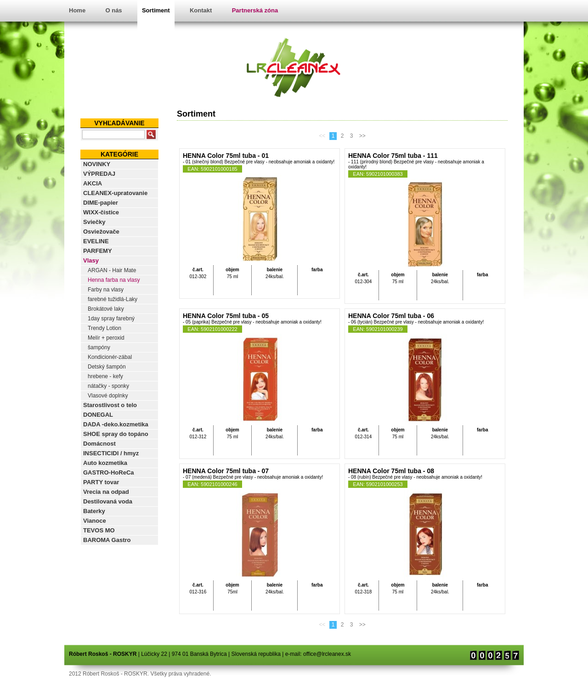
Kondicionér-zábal (110, 357)
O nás (113, 10)
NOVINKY (96, 164)
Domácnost (99, 443)
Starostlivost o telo (110, 405)
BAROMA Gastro (107, 540)
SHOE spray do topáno (115, 433)
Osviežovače (101, 231)
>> (362, 136)
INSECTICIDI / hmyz (111, 453)
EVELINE (96, 241)
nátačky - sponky (108, 386)
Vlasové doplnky (108, 395)
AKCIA (92, 183)
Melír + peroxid (106, 338)
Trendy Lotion (104, 328)
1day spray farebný (111, 318)
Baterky (94, 511)
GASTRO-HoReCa (108, 472)
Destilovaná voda (107, 501)
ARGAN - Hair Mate (112, 270)
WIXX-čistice (101, 212)
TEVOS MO (99, 530)
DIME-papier (100, 202)
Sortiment (156, 10)
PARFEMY (97, 250)
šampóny (99, 347)
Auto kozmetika (105, 462)
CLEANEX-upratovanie (115, 193)
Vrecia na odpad (106, 491)
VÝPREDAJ (99, 173)
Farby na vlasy (106, 289)
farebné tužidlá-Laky (112, 299)
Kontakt (201, 10)
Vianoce (94, 520)
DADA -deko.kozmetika (115, 424)
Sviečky (94, 221)
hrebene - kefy (105, 376)
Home (77, 10)
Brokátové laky (106, 309)
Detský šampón (107, 366)
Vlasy (91, 260)
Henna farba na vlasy (114, 280)
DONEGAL (98, 414)
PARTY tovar (101, 482)
